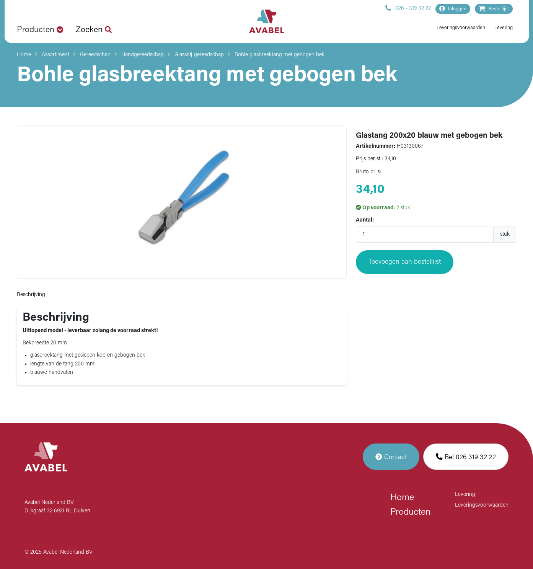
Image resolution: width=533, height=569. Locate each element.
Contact (391, 456)
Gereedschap (95, 55)
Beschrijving (31, 295)
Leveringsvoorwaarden (461, 27)
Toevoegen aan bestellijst (404, 262)
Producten (410, 512)
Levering (503, 27)
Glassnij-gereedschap (199, 55)
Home (24, 55)
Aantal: (365, 220)
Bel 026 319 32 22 (466, 456)
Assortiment (55, 55)
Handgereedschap (142, 55)
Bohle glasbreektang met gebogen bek (279, 55)
